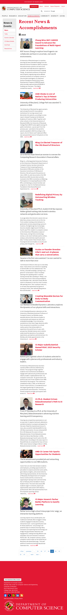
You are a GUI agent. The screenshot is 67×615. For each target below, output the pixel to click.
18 (48, 551)
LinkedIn (17, 595)
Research (13, 16)
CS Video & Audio (9, 41)
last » (37, 554)
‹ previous (28, 551)
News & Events (33, 16)
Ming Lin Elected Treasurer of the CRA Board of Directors (48, 143)
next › (32, 554)
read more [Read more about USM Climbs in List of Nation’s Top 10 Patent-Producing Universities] (28, 137)
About (41, 6)
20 (55, 551)
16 (41, 551)
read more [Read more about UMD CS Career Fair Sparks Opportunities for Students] (32, 493)
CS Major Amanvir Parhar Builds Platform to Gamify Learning (47, 502)
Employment (34, 6)
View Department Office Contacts (12, 579)
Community (45, 16)
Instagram (13, 595)
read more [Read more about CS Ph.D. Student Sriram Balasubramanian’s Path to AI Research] (41, 446)
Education (22, 16)
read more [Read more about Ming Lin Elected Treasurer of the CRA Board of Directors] (34, 189)
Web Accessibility (9, 598)
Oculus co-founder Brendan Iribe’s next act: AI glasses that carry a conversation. (47, 252)
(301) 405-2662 (15, 592)
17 (45, 551)
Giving (62, 16)
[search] (51, 11)
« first (21, 551)
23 (24, 554)
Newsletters (8, 48)
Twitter (9, 595)
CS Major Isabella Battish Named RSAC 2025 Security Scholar (47, 347)
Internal (46, 6)
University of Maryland (33, 2)
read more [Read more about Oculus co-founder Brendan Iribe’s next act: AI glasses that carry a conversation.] (36, 290)
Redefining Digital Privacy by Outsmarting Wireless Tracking (48, 197)
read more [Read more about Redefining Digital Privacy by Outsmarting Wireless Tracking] (39, 244)
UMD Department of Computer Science (15, 8)
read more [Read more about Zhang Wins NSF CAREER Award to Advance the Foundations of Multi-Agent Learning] (37, 88)
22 (20, 554)
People (5, 16)
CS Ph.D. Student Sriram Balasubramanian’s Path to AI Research (48, 402)
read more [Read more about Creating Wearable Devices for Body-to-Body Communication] (33, 339)
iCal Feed (7, 45)
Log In (63, 6)
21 (59, 551)
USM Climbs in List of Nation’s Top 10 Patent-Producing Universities (46, 96)
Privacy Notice (19, 598)
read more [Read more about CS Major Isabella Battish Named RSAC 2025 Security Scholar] (31, 393)
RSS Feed (21, 595)
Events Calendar (9, 37)
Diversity (54, 16)
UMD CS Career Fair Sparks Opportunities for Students (47, 452)
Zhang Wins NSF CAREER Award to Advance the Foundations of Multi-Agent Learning (48, 44)
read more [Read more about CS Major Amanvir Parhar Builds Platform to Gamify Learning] (34, 545)
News (6, 30)
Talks (6, 34)
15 (37, 551)
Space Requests (55, 6)
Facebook (5, 595)
